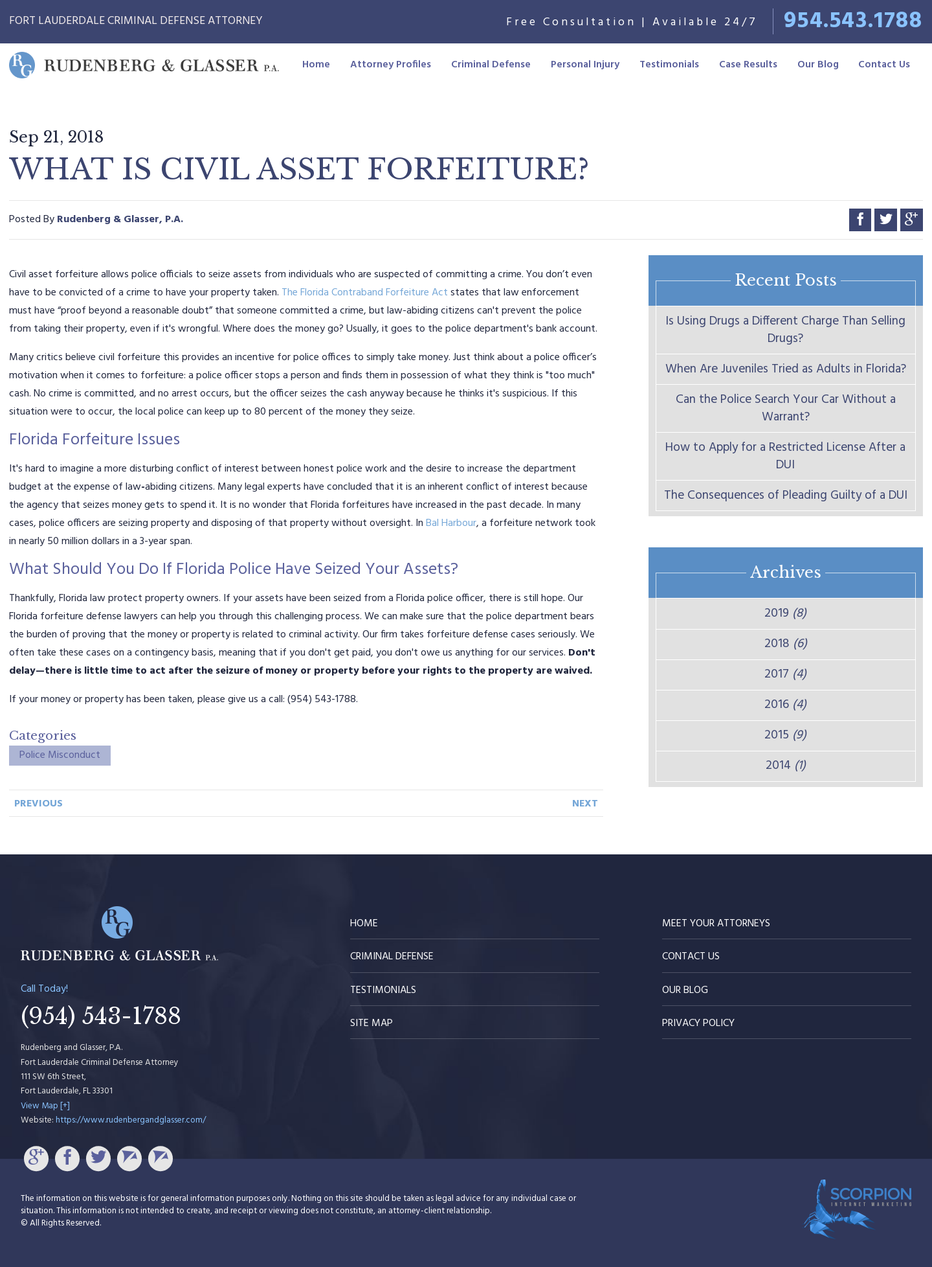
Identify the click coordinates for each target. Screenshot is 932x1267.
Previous (38, 803)
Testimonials (669, 64)
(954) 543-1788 (101, 1016)
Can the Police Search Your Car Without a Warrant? (786, 408)
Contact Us (884, 64)
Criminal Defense (491, 64)
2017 (785, 674)
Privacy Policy (698, 1023)
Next (585, 803)
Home (316, 64)
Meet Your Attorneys (716, 923)
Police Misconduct (59, 755)
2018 (785, 644)
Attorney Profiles (390, 64)
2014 (786, 765)
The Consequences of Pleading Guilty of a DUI (785, 495)
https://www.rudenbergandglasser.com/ (131, 1120)
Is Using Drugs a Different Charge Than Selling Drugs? (785, 330)
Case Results (748, 64)
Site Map (371, 1023)
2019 (785, 613)
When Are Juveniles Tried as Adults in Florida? (785, 369)
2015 (785, 735)
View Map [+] (45, 1106)
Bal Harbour (451, 523)
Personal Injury (585, 64)
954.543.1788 (853, 21)
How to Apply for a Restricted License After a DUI (785, 456)
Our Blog (818, 64)
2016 (785, 704)
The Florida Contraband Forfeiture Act (365, 292)
